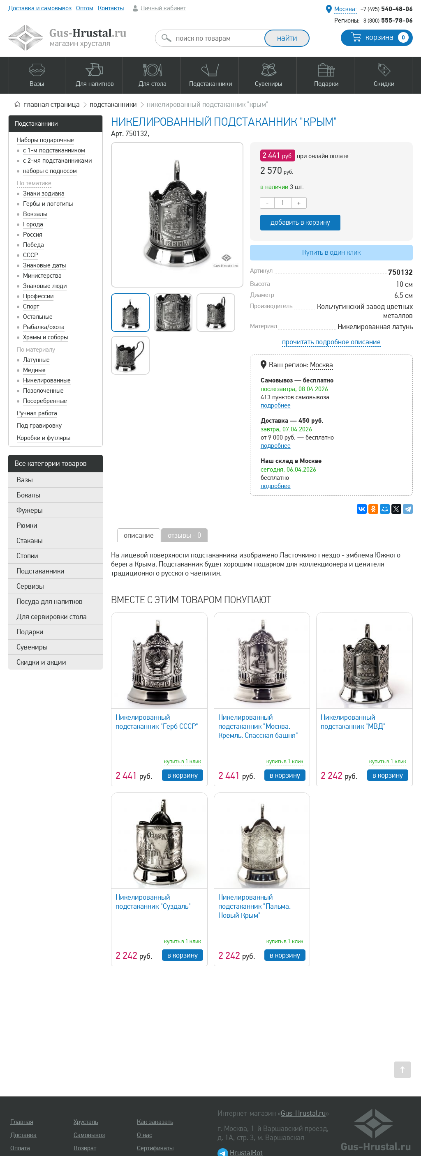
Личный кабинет (163, 8)
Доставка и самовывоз (40, 8)
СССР (30, 255)
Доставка (23, 1135)
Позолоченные (43, 391)
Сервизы (30, 586)
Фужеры (29, 510)
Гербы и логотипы (48, 204)
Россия (32, 234)
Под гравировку (39, 425)
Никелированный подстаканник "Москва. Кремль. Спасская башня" (258, 726)
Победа (33, 245)
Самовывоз (89, 1135)
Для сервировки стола (51, 616)
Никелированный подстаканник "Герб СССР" (157, 722)
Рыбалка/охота (44, 327)
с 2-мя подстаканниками (57, 161)
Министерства (42, 276)
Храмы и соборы (45, 337)
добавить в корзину (300, 222)
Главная (21, 1122)
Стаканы (29, 540)
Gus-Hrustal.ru (303, 1113)
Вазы (24, 479)
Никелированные (47, 380)
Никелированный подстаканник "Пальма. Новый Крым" (254, 906)
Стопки (27, 555)
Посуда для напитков (49, 601)
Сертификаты (155, 1148)
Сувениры (32, 647)
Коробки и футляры (43, 438)
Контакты (111, 8)
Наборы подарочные (45, 140)
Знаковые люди (45, 286)
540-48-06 (387, 9)
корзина (387, 37)
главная (51, 104)
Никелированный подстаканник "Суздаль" (153, 902)
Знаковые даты (44, 265)
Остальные (38, 317)
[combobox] (217, 38)
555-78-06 (388, 20)
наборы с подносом (50, 171)
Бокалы (28, 495)
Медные (34, 370)
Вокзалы (35, 214)
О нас (144, 1135)
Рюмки (26, 525)
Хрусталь (86, 1122)
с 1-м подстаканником (54, 150)
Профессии (38, 296)
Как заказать (155, 1122)
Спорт (31, 306)
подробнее (276, 405)
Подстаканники (36, 124)
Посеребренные (45, 401)
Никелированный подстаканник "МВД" (353, 722)
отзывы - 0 (184, 535)
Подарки (30, 631)
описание (139, 535)
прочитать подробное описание (331, 341)
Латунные (36, 360)
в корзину (182, 775)
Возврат (85, 1148)
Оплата (20, 1148)
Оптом (84, 8)
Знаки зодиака (44, 193)
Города (33, 224)
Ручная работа (37, 413)
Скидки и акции (41, 662)
